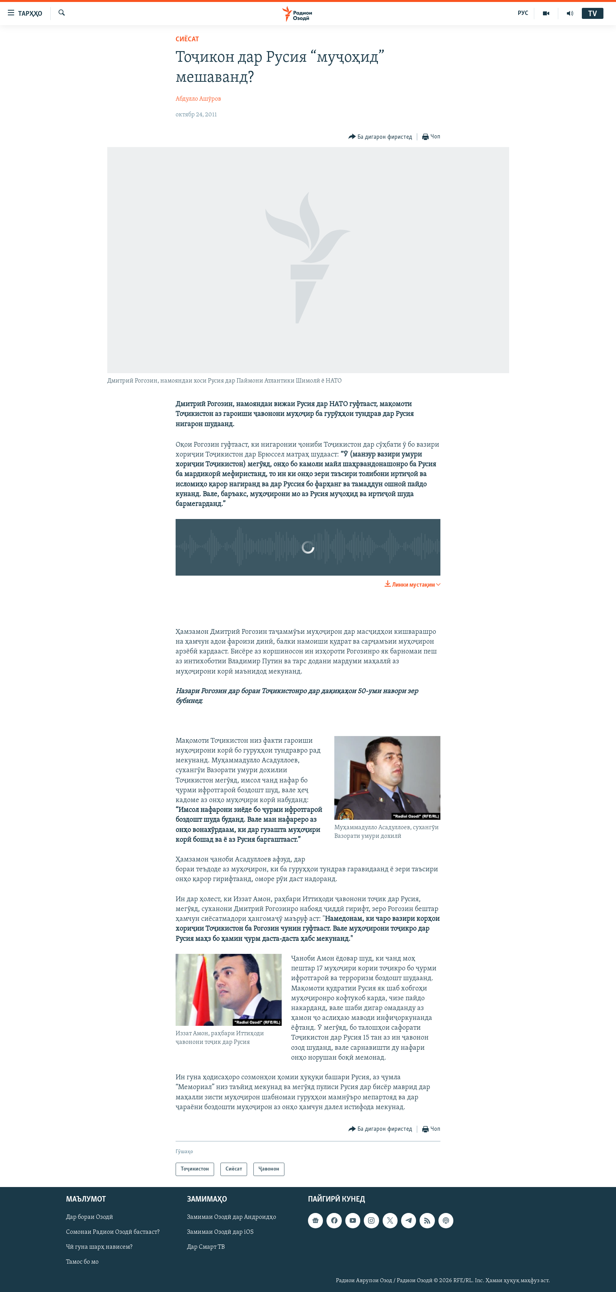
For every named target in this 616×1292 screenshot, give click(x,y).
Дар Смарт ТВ (206, 1247)
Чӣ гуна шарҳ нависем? (99, 1247)
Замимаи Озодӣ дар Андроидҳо (231, 1217)
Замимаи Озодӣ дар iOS (220, 1232)
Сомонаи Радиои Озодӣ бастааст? (113, 1232)
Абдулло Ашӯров (198, 99)
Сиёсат (187, 39)
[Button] (380, 137)
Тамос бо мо (82, 1262)
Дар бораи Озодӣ (89, 1217)
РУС (523, 13)
